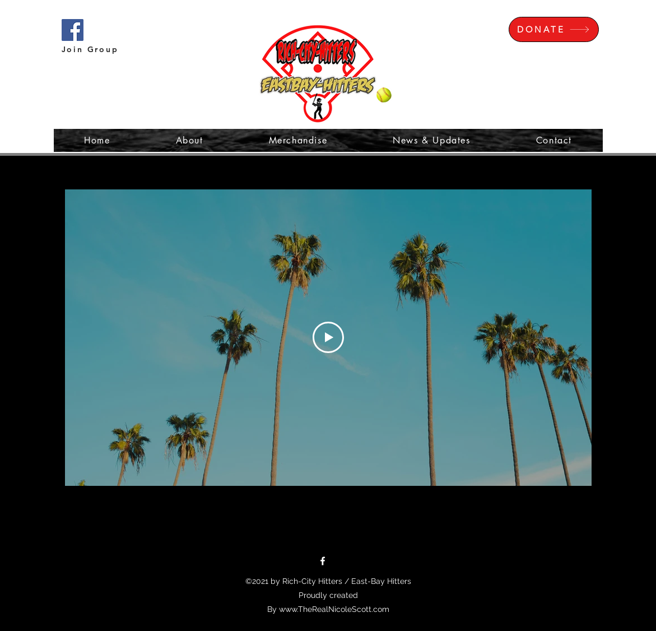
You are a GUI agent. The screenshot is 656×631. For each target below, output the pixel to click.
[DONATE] (554, 29)
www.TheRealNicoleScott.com (334, 609)
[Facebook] (322, 561)
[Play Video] (328, 337)
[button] (604, 25)
